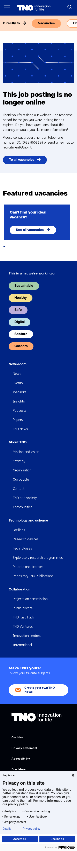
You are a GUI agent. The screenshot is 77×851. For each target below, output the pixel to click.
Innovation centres (27, 636)
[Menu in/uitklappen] (7, 7)
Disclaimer (18, 769)
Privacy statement (24, 748)
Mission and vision (26, 452)
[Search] (70, 7)
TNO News (20, 429)
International (22, 645)
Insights (19, 401)
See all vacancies (30, 230)
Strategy (19, 461)
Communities (22, 507)
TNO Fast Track (23, 617)
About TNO (18, 442)
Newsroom (17, 364)
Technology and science (28, 520)
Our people (21, 479)
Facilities (19, 530)
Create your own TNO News (39, 690)
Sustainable (23, 286)
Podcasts (19, 411)
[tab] (4, 246)
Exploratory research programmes (38, 558)
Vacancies (46, 23)
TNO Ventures (23, 626)
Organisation (22, 470)
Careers (21, 346)
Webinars (19, 392)
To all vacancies (21, 160)
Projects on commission (30, 599)
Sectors (20, 334)
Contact (18, 489)
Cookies (17, 737)
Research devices (26, 539)
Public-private (23, 608)
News (17, 374)
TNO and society (25, 498)
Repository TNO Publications (33, 576)
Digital (19, 322)
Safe (18, 310)
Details (6, 828)
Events (18, 383)
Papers (18, 420)
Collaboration (19, 589)
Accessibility (20, 759)
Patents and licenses (28, 567)
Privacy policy (31, 828)
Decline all (57, 839)
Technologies (22, 548)
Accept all (19, 839)
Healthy (20, 298)
